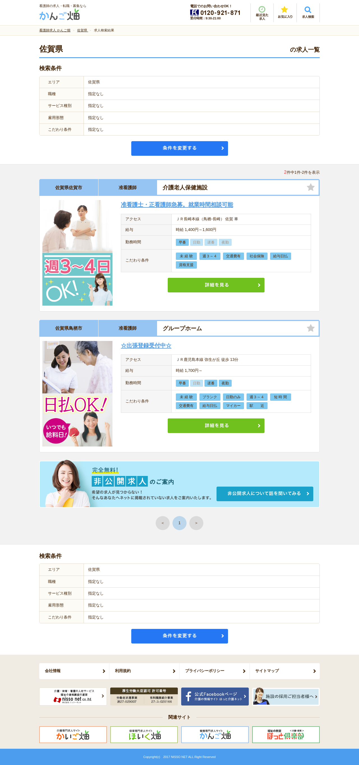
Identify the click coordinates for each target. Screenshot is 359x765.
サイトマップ (267, 670)
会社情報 (53, 670)
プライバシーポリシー (204, 670)
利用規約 (123, 670)
